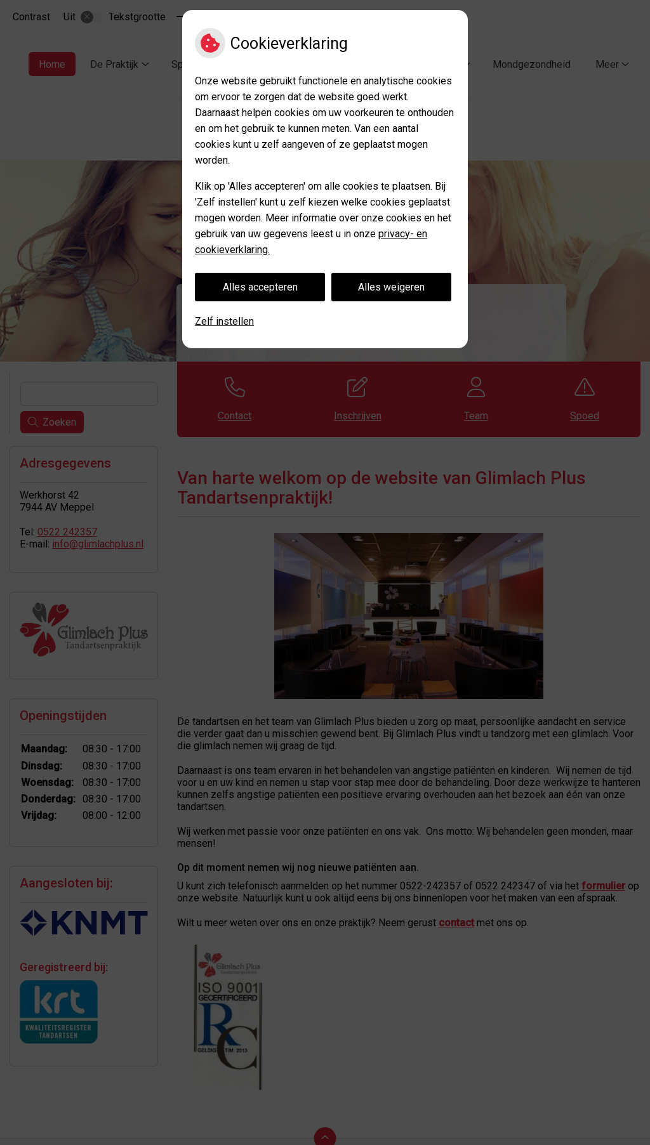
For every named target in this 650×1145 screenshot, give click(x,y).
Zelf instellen (224, 321)
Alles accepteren (260, 287)
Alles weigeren (391, 287)
